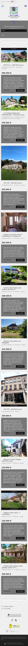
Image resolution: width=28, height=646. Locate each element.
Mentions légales (6, 638)
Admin (22, 638)
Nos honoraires (12, 638)
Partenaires (18, 638)
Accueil (2, 35)
